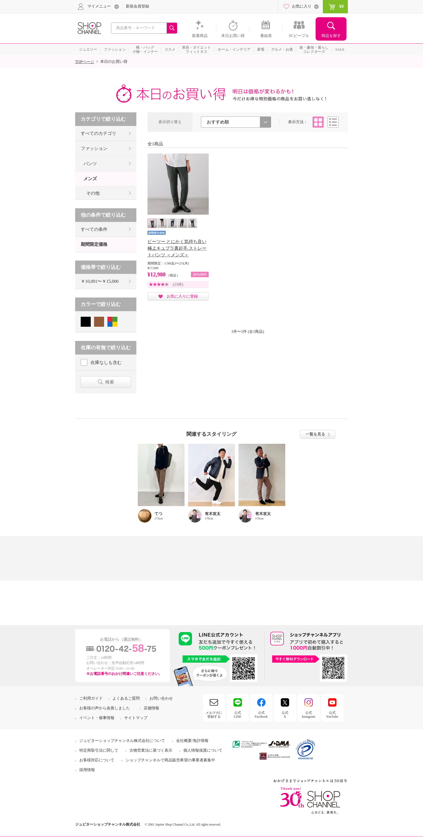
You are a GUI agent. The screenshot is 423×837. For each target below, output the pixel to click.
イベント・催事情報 (96, 718)
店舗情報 (151, 708)
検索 (109, 382)
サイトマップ (135, 718)
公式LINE (237, 715)
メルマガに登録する (214, 715)
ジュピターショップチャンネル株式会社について (122, 741)
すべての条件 (94, 229)
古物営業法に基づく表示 (150, 750)
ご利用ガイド (91, 698)
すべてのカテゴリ (98, 133)
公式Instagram (308, 715)
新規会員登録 (137, 6)
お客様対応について (96, 760)
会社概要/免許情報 (192, 741)
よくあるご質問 (126, 698)
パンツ (90, 163)
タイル (318, 122)
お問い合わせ (161, 698)
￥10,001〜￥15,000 (100, 281)
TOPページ (84, 62)
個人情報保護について (202, 750)
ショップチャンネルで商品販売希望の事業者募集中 (170, 760)
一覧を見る (315, 434)
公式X (285, 715)
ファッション (94, 148)
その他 (93, 193)
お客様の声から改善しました (104, 708)
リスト (333, 122)
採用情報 (87, 770)
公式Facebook (261, 715)
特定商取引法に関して (98, 750)
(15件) (178, 285)
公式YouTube (332, 715)
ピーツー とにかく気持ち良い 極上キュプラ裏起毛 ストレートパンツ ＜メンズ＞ (176, 248)
